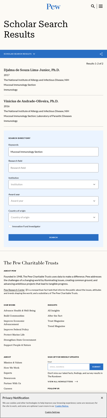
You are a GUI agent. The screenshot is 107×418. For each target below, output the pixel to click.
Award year (14, 194)
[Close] (101, 397)
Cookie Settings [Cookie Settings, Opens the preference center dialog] (52, 412)
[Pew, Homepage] (53, 6)
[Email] (69, 366)
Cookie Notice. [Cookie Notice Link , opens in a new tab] (62, 406)
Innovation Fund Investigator (26, 226)
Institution (14, 177)
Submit (96, 367)
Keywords (13, 144)
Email (50, 362)
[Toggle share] (101, 54)
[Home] (31, 263)
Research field (15, 160)
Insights (52, 305)
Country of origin (17, 210)
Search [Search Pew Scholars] (53, 237)
